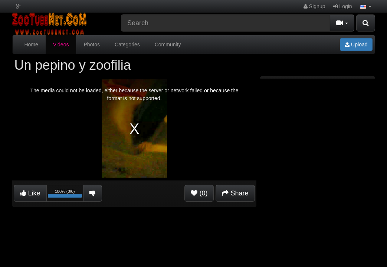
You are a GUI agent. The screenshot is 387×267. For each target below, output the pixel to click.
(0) (199, 193)
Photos (91, 44)
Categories (127, 44)
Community (168, 44)
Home (31, 44)
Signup (314, 6)
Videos (61, 44)
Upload (356, 44)
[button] (366, 6)
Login (342, 6)
